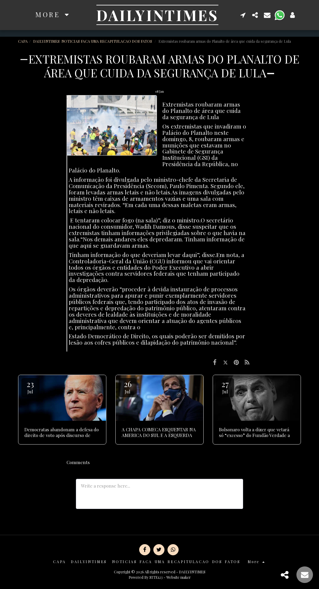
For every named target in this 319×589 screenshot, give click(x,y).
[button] (243, 14)
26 (128, 387)
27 (225, 387)
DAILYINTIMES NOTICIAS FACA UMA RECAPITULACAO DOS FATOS (93, 41)
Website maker (178, 577)
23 (30, 387)
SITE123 (156, 577)
